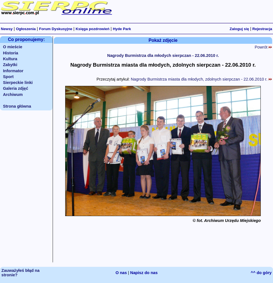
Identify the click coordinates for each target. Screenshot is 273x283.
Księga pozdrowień (92, 29)
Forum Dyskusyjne (55, 29)
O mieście (12, 47)
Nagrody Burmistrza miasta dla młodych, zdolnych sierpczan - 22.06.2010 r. (201, 79)
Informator (13, 71)
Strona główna (17, 106)
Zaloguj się (239, 29)
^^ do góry (261, 272)
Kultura (10, 59)
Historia (10, 53)
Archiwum (13, 94)
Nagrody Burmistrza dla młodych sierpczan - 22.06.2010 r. (163, 55)
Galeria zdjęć (15, 88)
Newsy (7, 29)
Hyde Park (122, 29)
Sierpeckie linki (18, 82)
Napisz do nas (144, 272)
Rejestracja (262, 29)
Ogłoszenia (26, 29)
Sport (8, 76)
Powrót (263, 47)
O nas (121, 272)
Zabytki (10, 64)
